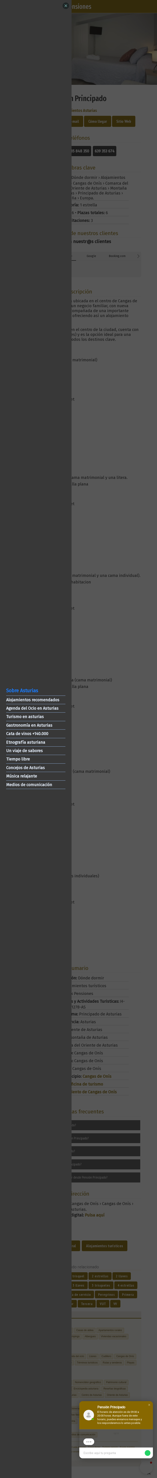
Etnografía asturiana (25, 742)
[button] (149, 1405)
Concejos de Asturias (25, 767)
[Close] (66, 5)
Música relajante (21, 776)
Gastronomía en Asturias (29, 725)
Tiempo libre (18, 759)
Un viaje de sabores (24, 750)
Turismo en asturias (25, 716)
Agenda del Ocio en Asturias (32, 708)
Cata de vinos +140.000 (27, 733)
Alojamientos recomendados (32, 699)
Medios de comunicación (29, 784)
